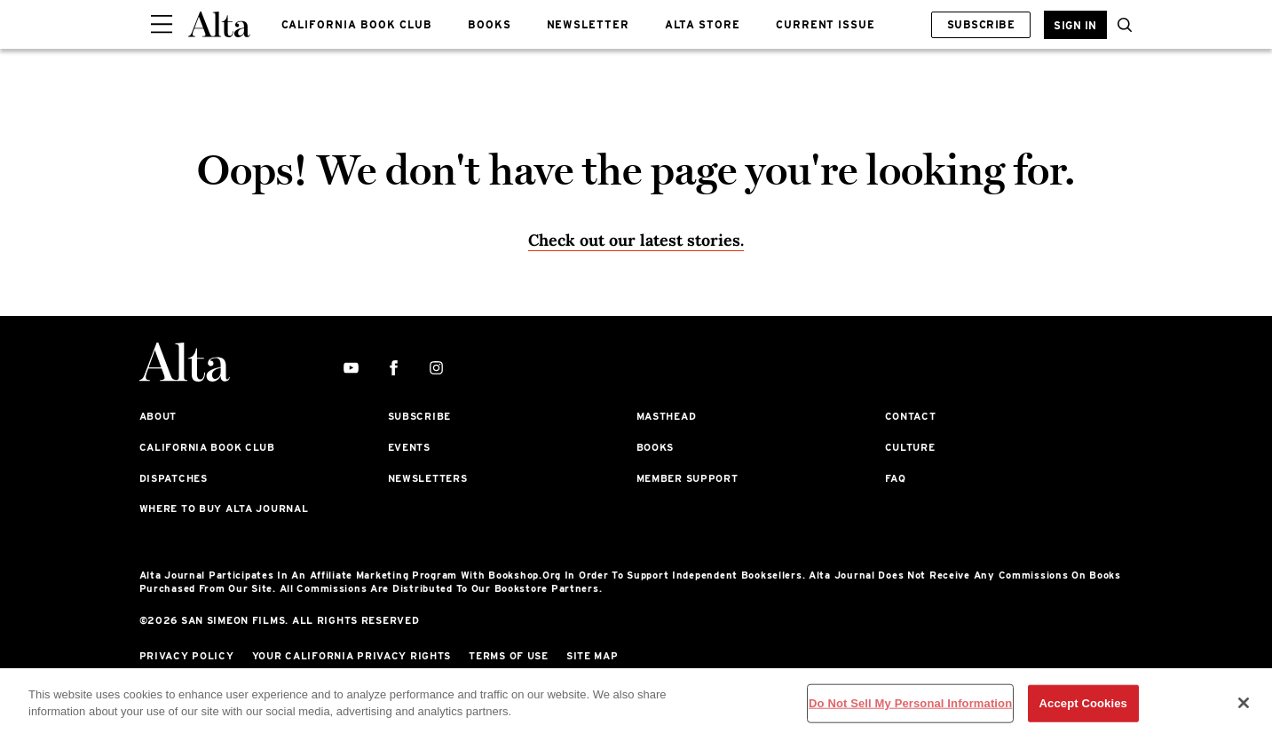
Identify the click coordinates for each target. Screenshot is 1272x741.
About (158, 416)
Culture (910, 447)
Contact (910, 416)
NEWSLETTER (588, 24)
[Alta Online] (219, 24)
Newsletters (428, 478)
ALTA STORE (702, 24)
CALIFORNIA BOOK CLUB (356, 24)
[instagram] (436, 369)
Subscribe (981, 24)
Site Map (592, 656)
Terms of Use (509, 656)
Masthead (666, 416)
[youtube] (351, 369)
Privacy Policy (186, 656)
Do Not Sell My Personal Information (910, 703)
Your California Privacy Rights (352, 656)
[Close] (1243, 702)
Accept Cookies (1083, 703)
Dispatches (173, 478)
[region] (636, 704)
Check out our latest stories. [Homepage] (636, 240)
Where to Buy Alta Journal (224, 508)
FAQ (895, 478)
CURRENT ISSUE (825, 24)
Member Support (687, 478)
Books (655, 447)
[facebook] (393, 369)
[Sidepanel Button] (161, 24)
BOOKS (489, 24)
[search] (1120, 25)
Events (409, 447)
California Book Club (207, 447)
